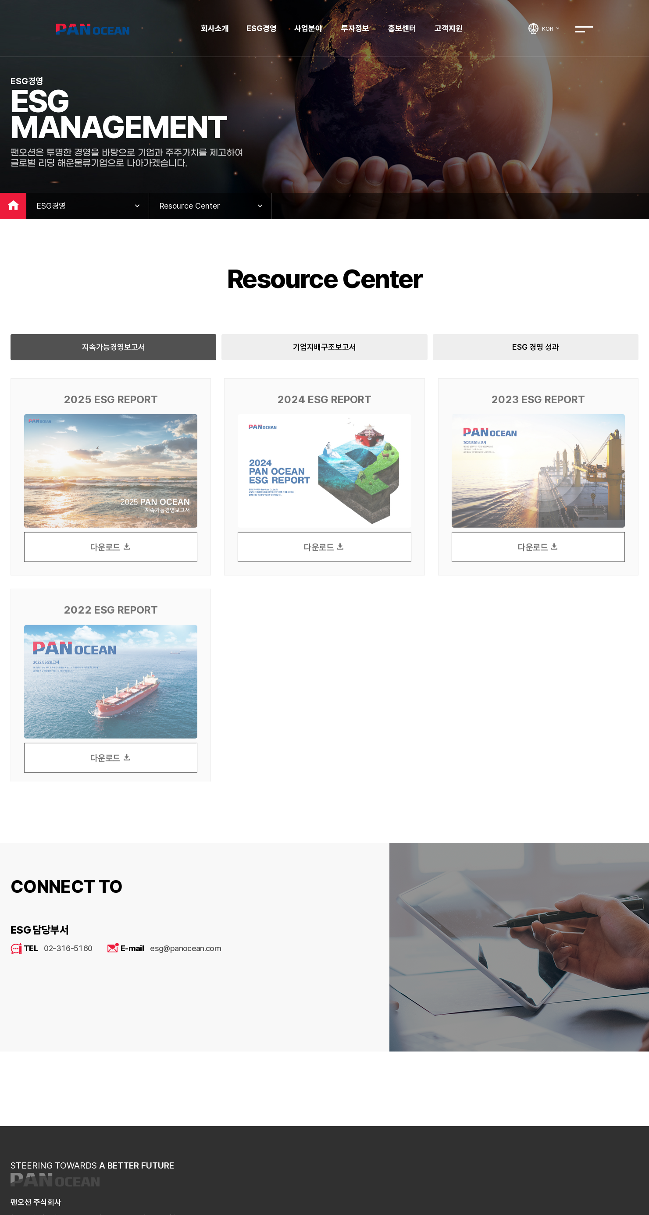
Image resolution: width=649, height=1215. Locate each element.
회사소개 (215, 28)
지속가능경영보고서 (113, 347)
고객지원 (449, 28)
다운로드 (110, 554)
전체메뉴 (584, 29)
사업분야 (308, 28)
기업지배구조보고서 (324, 347)
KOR (551, 28)
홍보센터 (402, 28)
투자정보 (355, 28)
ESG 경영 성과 (535, 347)
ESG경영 (261, 28)
